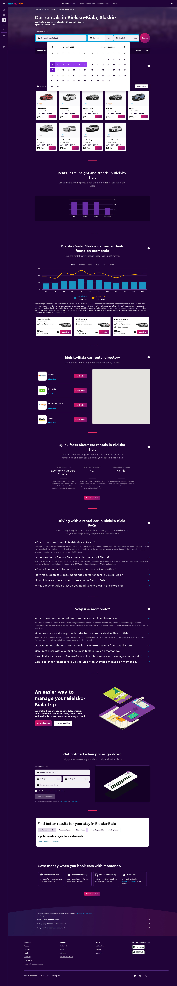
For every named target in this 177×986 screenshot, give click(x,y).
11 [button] (63, 70)
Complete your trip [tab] (96, 830)
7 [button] (79, 64)
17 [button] (57, 75)
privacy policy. (75, 801)
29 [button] (85, 81)
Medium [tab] (82, 264)
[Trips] (4, 35)
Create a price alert (129, 881)
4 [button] (63, 64)
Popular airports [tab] (65, 830)
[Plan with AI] (4, 29)
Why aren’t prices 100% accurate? (93, 928)
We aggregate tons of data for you (93, 923)
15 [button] (85, 70)
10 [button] (58, 70)
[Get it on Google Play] (138, 947)
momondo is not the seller (93, 919)
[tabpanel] (92, 211)
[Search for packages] (4, 24)
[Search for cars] (4, 20)
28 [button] (79, 81)
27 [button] (74, 81)
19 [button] (68, 75)
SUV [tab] (97, 264)
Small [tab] (73, 264)
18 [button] (63, 75)
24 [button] (58, 81)
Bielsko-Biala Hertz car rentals (48, 841)
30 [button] (52, 86)
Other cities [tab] (80, 830)
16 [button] (52, 75)
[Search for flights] (4, 10)
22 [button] (85, 75)
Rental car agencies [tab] (47, 830)
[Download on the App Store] (138, 952)
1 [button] (84, 59)
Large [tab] (90, 264)
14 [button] (79, 70)
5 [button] (68, 64)
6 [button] (74, 64)
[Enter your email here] (64, 785)
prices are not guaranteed (84, 913)
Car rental (38, 9)
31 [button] (58, 86)
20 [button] (74, 75)
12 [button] (68, 70)
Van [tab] (104, 264)
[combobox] (41, 32)
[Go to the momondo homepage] (15, 3)
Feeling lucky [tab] (114, 830)
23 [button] (52, 81)
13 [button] (74, 70)
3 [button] (57, 64)
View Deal (52, 116)
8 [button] (84, 64)
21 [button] (79, 75)
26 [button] (69, 81)
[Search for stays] (4, 15)
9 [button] (52, 70)
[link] (65, 332)
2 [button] (52, 64)
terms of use (64, 801)
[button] (3, 3)
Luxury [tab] (111, 264)
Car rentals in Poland (50, 9)
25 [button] (63, 81)
